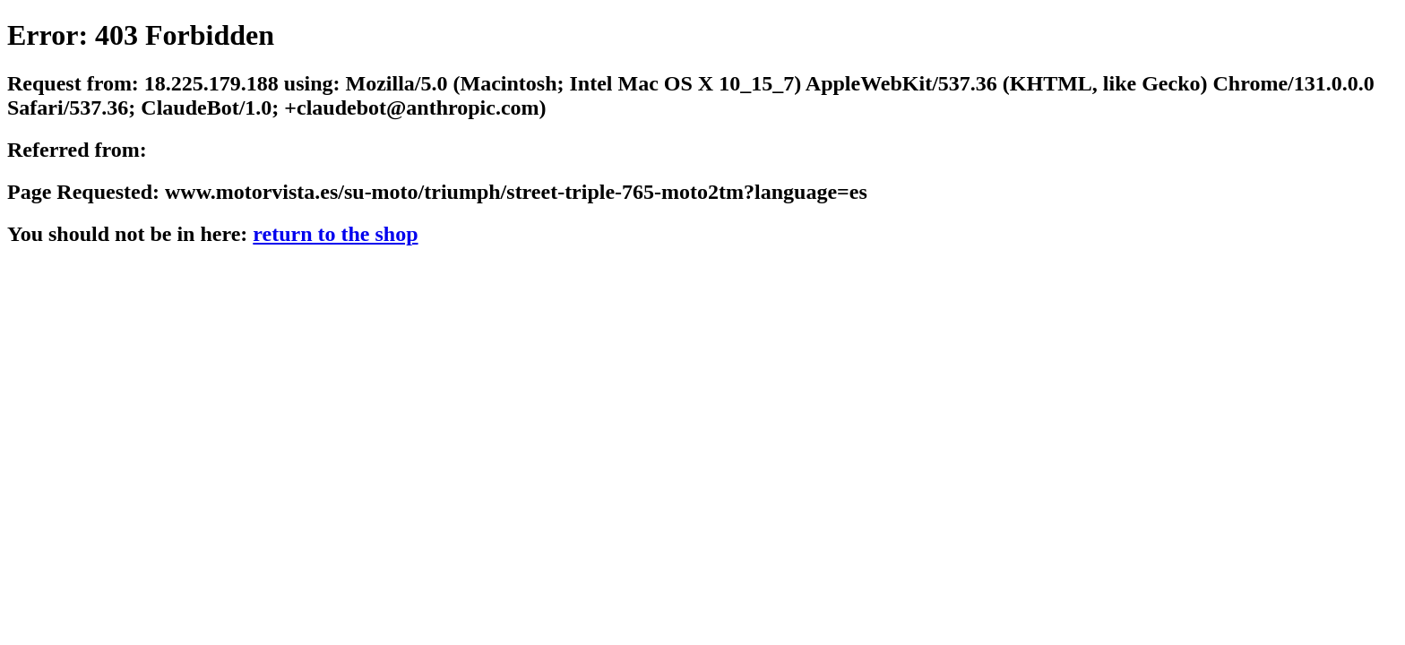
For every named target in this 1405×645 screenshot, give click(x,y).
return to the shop (335, 233)
